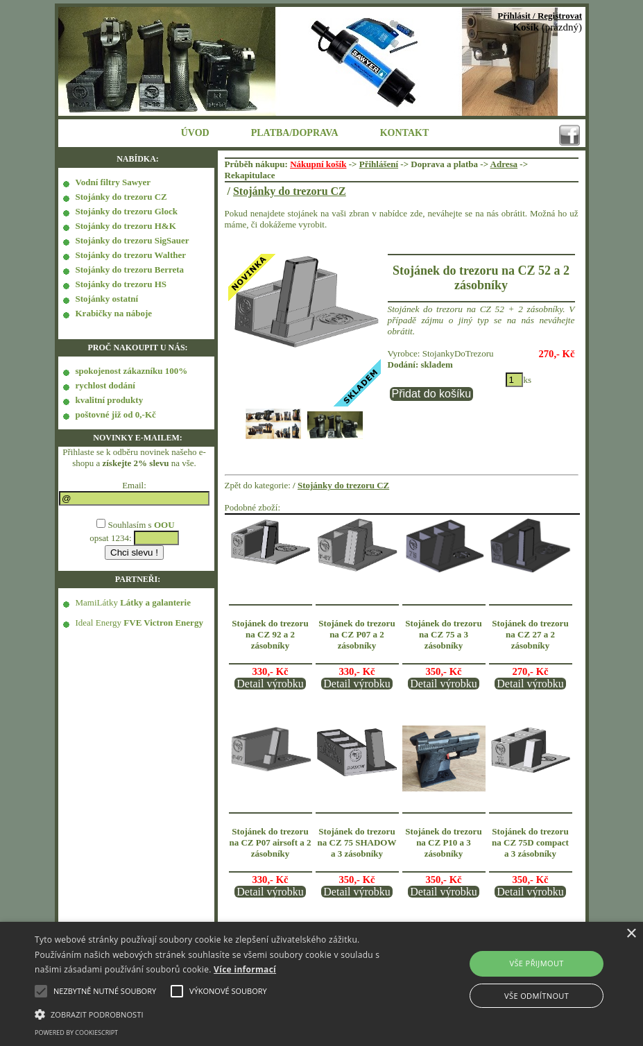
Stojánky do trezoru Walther (131, 255)
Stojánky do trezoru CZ (121, 196)
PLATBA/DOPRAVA (294, 133)
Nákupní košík (318, 164)
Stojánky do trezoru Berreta (130, 269)
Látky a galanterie (155, 602)
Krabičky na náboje (114, 313)
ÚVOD (195, 133)
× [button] (631, 934)
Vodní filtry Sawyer (113, 182)
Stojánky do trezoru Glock (127, 211)
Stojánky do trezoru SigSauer (132, 240)
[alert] (321, 984)
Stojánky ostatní (107, 298)
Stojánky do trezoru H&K (126, 226)
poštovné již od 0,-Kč (116, 414)
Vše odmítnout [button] (536, 996)
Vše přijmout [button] (536, 963)
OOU (164, 525)
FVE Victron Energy (163, 622)
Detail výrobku (270, 683)
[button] (221, 1013)
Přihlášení (378, 164)
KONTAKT (404, 133)
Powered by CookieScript (76, 1032)
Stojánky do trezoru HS (121, 284)
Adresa (503, 164)
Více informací (245, 969)
